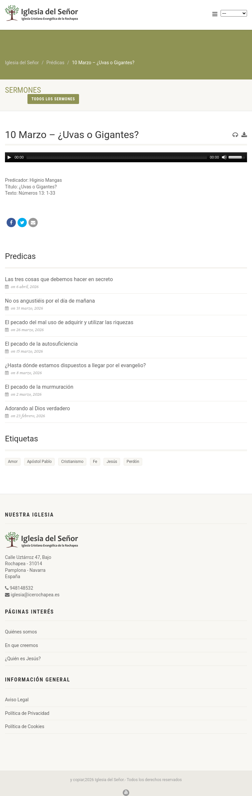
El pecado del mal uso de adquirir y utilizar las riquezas (69, 322)
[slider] (116, 157)
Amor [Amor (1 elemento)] (13, 461)
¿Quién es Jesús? (23, 658)
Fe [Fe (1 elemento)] (95, 461)
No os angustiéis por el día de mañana (50, 301)
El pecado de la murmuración (39, 387)
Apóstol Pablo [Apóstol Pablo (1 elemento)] (39, 461)
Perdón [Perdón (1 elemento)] (133, 461)
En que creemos (21, 645)
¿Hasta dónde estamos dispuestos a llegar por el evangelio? (75, 365)
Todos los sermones (53, 99)
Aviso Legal (17, 699)
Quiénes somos (21, 631)
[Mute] (224, 157)
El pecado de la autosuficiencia (41, 344)
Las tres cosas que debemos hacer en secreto (59, 279)
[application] (126, 157)
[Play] (9, 157)
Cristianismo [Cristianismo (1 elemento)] (72, 461)
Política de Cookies (24, 726)
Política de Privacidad (27, 713)
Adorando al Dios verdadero (37, 408)
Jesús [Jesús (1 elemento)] (111, 461)
